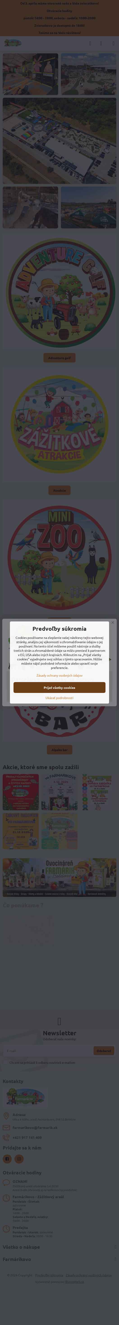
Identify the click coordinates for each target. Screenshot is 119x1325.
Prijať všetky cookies (59, 687)
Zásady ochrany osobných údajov (59, 675)
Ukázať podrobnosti (59, 698)
